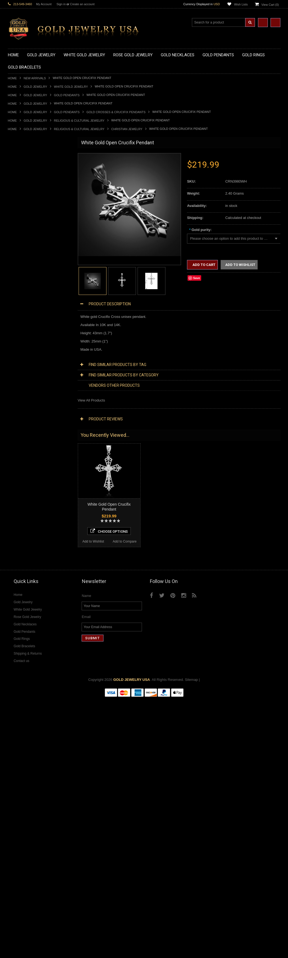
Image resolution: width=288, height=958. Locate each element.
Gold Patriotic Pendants (26, 250)
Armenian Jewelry (22, 430)
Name (86, 854)
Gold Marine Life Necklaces (29, 171)
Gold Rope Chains (22, 421)
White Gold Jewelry (71, 86)
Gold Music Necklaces (25, 204)
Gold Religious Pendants (27, 255)
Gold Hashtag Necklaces (27, 176)
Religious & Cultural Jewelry (79, 120)
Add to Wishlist (23, 797)
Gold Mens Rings (21, 361)
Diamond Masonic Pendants (30, 578)
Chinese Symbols (21, 476)
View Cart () (270, 4)
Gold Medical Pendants (26, 241)
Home (12, 78)
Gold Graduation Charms (27, 236)
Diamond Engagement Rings (30, 615)
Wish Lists (241, 4)
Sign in (61, 4)
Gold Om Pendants (23, 282)
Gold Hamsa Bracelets (25, 402)
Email (86, 876)
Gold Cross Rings (22, 342)
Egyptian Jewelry (21, 434)
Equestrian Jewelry (23, 485)
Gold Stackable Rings (25, 314)
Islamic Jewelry (20, 462)
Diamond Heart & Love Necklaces (34, 545)
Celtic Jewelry (19, 444)
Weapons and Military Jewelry (31, 481)
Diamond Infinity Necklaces (29, 554)
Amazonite (16, 638)
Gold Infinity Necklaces (26, 190)
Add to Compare (55, 797)
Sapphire (15, 665)
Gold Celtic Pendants (24, 259)
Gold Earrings (18, 384)
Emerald (14, 647)
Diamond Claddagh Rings (28, 624)
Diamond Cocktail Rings (27, 610)
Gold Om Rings (20, 370)
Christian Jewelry (126, 129)
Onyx (12, 656)
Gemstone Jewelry (22, 633)
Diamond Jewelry (21, 531)
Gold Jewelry (35, 86)
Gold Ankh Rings (21, 328)
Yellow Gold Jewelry (24, 513)
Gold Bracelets (19, 388)
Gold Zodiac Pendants (25, 245)
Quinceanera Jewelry (24, 471)
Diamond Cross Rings (25, 601)
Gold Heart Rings (21, 347)
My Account (44, 4)
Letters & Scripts (21, 504)
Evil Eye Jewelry (21, 495)
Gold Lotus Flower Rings (27, 356)
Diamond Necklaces (24, 536)
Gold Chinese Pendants (26, 231)
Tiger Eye (15, 670)
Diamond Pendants (23, 564)
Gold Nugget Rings (23, 365)
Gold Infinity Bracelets (25, 407)
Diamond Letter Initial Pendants (32, 573)
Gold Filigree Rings (23, 310)
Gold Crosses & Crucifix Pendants (116, 112)
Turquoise (15, 675)
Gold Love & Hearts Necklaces (32, 208)
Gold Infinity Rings (22, 351)
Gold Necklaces (20, 162)
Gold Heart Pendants (24, 268)
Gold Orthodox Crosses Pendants (34, 278)
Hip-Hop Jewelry (21, 490)
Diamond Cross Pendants (28, 568)
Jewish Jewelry (20, 467)
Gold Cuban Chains (23, 416)
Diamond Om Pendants (26, 582)
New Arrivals (35, 78)
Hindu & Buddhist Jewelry (28, 458)
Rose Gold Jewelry (23, 522)
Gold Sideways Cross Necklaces (33, 217)
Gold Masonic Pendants (27, 287)
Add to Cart (203, 265)
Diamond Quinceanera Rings (31, 605)
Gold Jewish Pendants (25, 273)
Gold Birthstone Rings (25, 333)
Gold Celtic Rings (21, 338)
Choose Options (39, 786)
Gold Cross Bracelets (24, 397)
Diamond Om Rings (23, 628)
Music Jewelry (19, 508)
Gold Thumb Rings (22, 375)
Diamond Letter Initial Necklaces (33, 550)
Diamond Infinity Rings (25, 619)
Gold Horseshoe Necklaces (29, 185)
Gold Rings (16, 301)
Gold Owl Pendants (23, 296)
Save (196, 278)
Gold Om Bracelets (23, 393)
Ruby (12, 661)
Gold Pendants (67, 95)
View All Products (91, 400)
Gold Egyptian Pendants (27, 291)
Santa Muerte (18, 439)
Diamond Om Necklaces (27, 559)
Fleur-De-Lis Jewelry (24, 499)
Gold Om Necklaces (24, 194)
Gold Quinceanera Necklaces (31, 213)
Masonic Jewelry (21, 453)
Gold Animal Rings (22, 319)
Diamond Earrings (22, 587)
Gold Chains (18, 411)
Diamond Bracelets (23, 592)
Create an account (82, 4)
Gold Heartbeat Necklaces (28, 180)
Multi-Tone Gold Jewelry (27, 527)
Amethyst (15, 642)
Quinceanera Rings (23, 324)
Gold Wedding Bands (24, 379)
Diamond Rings (20, 596)
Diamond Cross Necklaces (29, 541)
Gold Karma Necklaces (26, 199)
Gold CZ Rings (19, 305)
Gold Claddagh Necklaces (28, 167)
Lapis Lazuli (17, 651)
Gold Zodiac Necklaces (26, 222)
